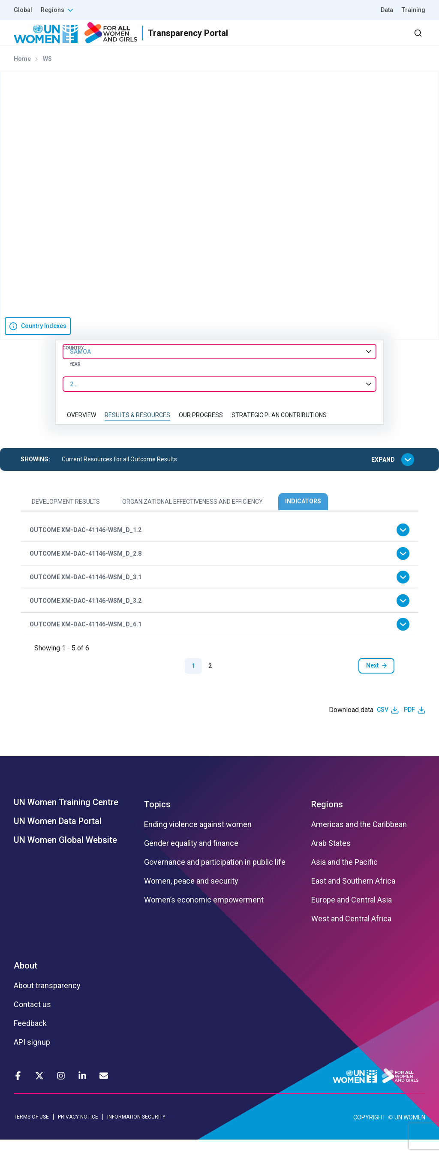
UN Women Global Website (65, 855)
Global (23, 9)
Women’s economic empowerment (204, 915)
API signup (32, 1058)
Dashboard (376, 40)
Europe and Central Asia (351, 915)
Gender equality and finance (191, 859)
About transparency (47, 1001)
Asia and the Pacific (344, 878)
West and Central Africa (351, 934)
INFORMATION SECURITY (136, 1132)
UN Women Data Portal (58, 836)
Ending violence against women (198, 840)
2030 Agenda (310, 40)
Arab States (331, 859)
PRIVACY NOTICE (78, 1132)
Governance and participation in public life (215, 878)
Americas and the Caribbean (359, 840)
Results (208, 40)
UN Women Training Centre (66, 818)
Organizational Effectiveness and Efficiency (192, 517)
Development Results (66, 517)
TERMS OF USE (31, 1132)
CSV (382, 725)
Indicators (303, 516)
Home (22, 74)
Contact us (32, 1020)
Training (413, 9)
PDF (409, 725)
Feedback (30, 1039)
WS (47, 74)
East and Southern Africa (353, 896)
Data (387, 9)
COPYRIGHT (369, 1132)
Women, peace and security (191, 896)
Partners (254, 40)
